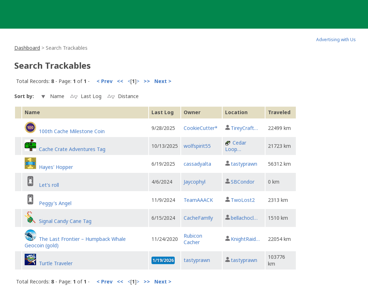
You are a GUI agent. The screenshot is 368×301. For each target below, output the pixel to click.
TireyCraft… (244, 128)
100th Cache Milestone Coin (72, 131)
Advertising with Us (336, 40)
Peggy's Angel (55, 203)
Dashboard (27, 47)
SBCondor (242, 181)
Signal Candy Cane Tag (65, 221)
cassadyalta (197, 163)
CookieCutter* (201, 128)
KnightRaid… (245, 239)
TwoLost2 (243, 199)
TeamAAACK (198, 199)
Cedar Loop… (235, 145)
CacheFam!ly (198, 217)
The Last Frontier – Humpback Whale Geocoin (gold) (75, 242)
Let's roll (49, 184)
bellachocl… (244, 217)
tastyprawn (244, 163)
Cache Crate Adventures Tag (72, 149)
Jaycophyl (194, 181)
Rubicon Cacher (193, 239)
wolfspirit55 (197, 145)
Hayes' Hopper (56, 167)
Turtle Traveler (56, 263)
